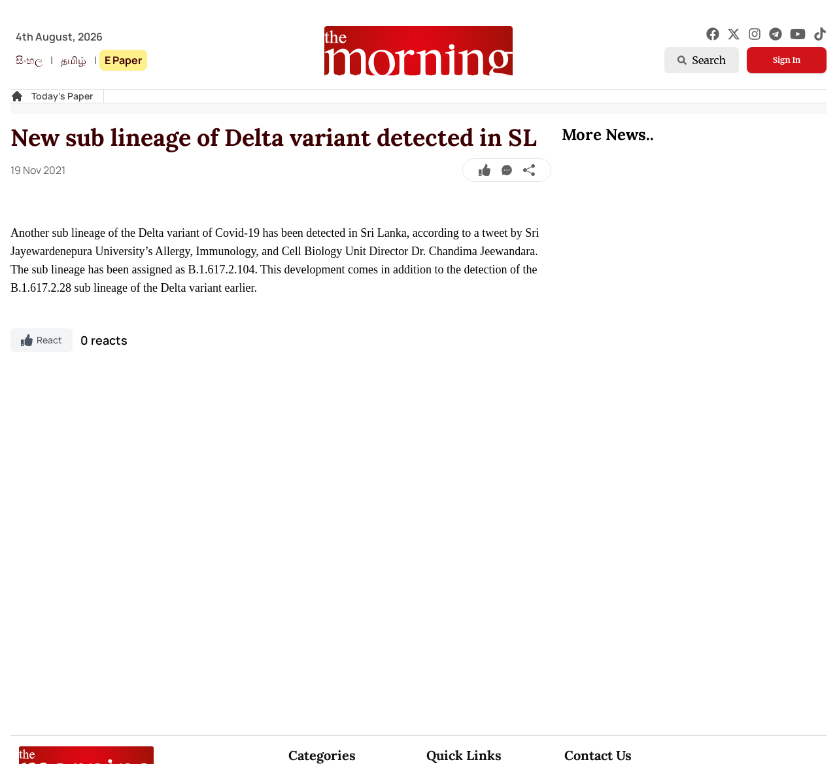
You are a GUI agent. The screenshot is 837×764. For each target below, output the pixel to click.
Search (701, 60)
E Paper (123, 60)
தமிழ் (73, 60)
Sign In (786, 60)
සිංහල (29, 60)
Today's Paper (62, 96)
